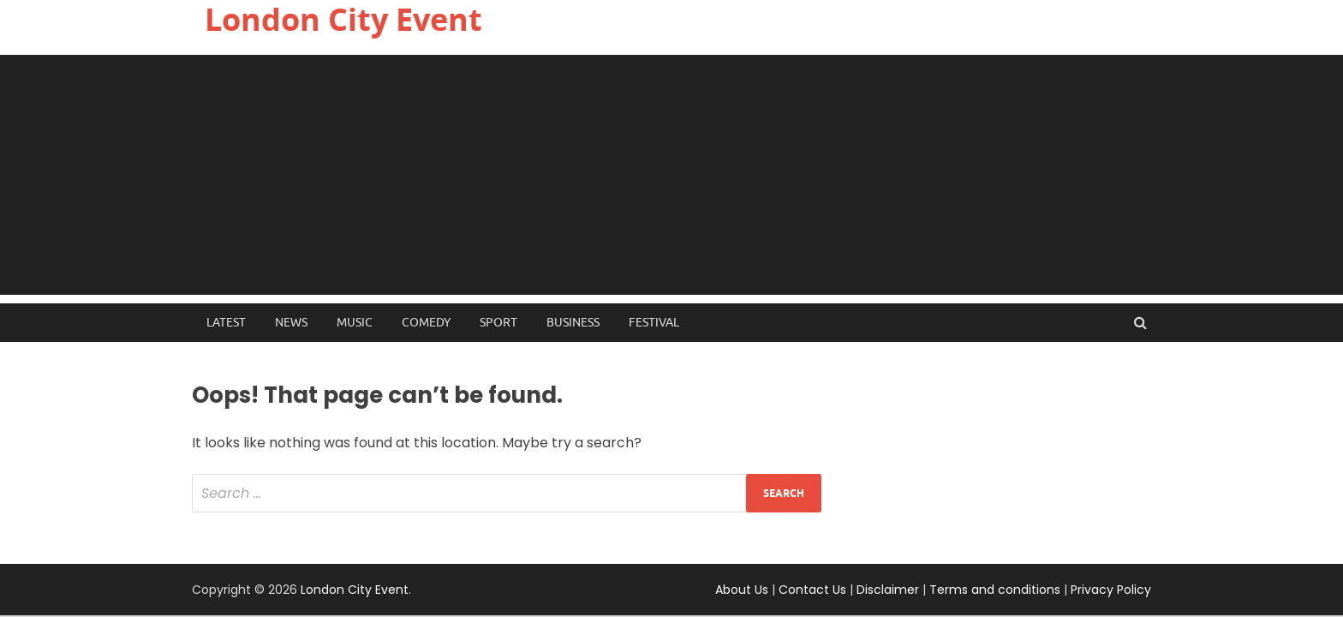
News (291, 322)
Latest (226, 322)
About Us (741, 589)
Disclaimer (888, 589)
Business (573, 322)
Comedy (426, 322)
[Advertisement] (671, 175)
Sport (498, 322)
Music (355, 322)
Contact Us (812, 589)
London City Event (355, 589)
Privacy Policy (1111, 589)
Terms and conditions (994, 589)
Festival (654, 322)
